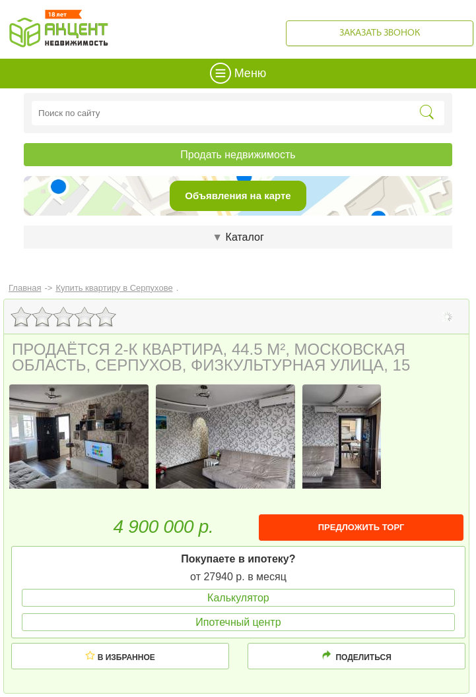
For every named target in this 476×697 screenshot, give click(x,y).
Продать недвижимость (237, 154)
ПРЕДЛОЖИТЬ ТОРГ (361, 527)
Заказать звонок (379, 33)
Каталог (237, 237)
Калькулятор (238, 597)
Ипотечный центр (238, 622)
